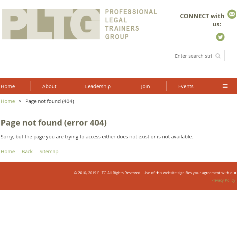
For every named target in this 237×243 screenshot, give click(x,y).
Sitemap (49, 151)
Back (27, 151)
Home (8, 101)
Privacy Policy (223, 180)
